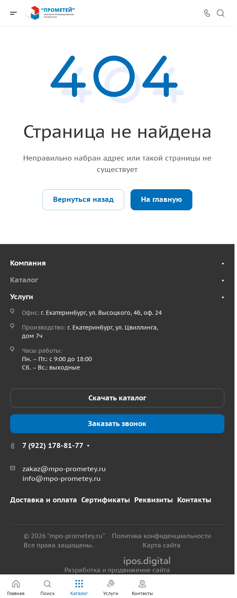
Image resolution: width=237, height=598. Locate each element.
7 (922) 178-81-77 (52, 445)
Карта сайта (162, 545)
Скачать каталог (117, 397)
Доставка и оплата (43, 499)
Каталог (24, 279)
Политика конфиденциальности (161, 536)
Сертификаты (105, 499)
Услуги (21, 296)
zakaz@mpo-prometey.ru (64, 468)
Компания (28, 263)
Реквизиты (153, 499)
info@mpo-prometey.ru (61, 478)
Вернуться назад (83, 199)
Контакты (194, 499)
